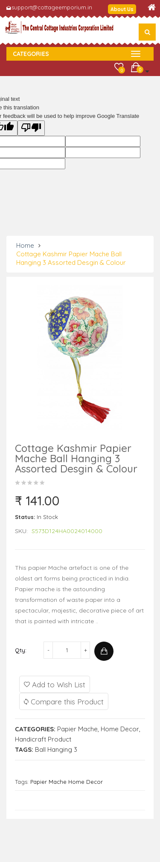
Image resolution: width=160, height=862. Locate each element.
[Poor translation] (31, 128)
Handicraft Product (43, 739)
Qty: (20, 650)
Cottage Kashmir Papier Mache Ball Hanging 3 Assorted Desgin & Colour (71, 258)
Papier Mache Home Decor (66, 781)
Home (25, 245)
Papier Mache (77, 729)
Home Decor (120, 729)
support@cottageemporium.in (52, 7)
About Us (122, 9)
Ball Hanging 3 (56, 749)
